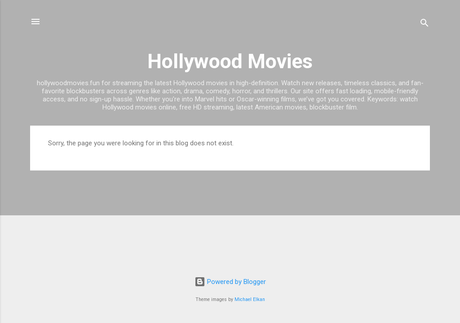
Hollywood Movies (230, 61)
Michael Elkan (249, 299)
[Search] (424, 24)
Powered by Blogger (230, 282)
